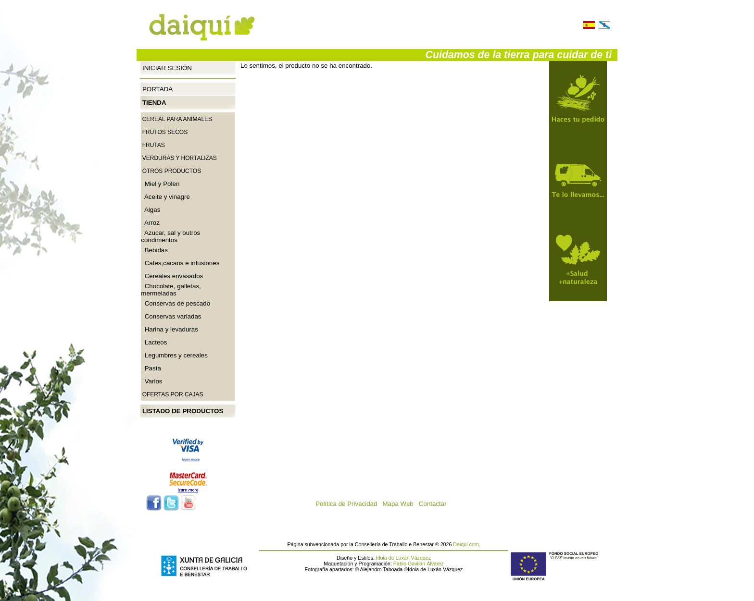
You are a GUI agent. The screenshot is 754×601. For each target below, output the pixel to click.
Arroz (150, 222)
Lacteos (154, 342)
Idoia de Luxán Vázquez (403, 558)
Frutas (153, 145)
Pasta (151, 368)
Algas (150, 209)
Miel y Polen (160, 183)
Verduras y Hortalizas (179, 158)
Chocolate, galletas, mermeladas (171, 289)
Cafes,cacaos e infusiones (180, 263)
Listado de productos (182, 411)
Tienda (154, 102)
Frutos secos (165, 132)
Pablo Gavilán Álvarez (418, 563)
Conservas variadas (171, 316)
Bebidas (154, 250)
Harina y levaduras (169, 329)
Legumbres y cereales (174, 355)
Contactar (435, 503)
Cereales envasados (172, 276)
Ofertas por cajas (172, 394)
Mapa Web (401, 503)
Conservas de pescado (175, 303)
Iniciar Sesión (167, 67)
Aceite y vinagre (165, 196)
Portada (157, 89)
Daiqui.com (465, 544)
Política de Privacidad (348, 503)
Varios (151, 381)
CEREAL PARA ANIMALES (177, 119)
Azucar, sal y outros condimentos (170, 236)
